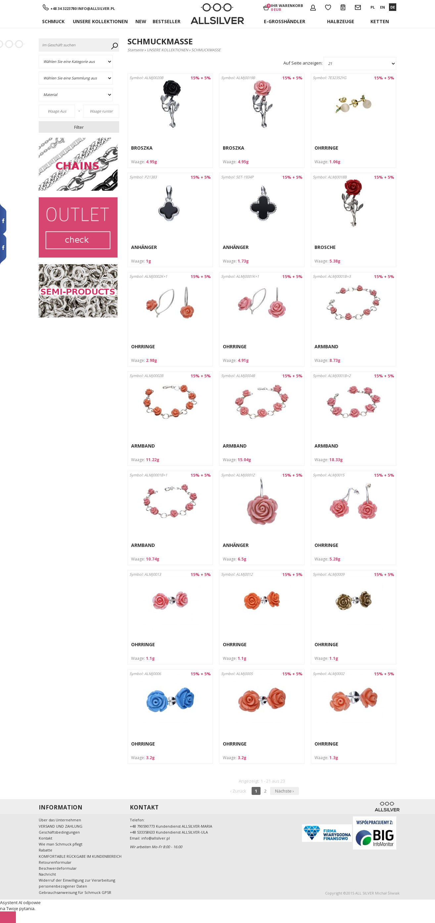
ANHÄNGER (144, 247)
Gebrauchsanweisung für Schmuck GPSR (75, 892)
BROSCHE (325, 247)
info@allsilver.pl (96, 8)
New (140, 21)
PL (372, 7)
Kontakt (45, 838)
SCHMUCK (53, 21)
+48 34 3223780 (63, 8)
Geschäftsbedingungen (59, 832)
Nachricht (47, 874)
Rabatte (45, 850)
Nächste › (284, 791)
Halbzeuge (340, 21)
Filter (79, 127)
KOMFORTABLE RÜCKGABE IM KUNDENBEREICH (80, 856)
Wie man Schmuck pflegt (60, 844)
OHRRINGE (326, 148)
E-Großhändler (284, 21)
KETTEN (379, 21)
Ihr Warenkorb (287, 7)
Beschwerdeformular (58, 868)
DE (392, 7)
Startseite (135, 49)
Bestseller (166, 21)
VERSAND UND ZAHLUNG (60, 826)
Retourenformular (55, 862)
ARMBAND (326, 346)
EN (382, 7)
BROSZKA (142, 148)
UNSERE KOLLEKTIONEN (100, 21)
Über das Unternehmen (60, 819)
